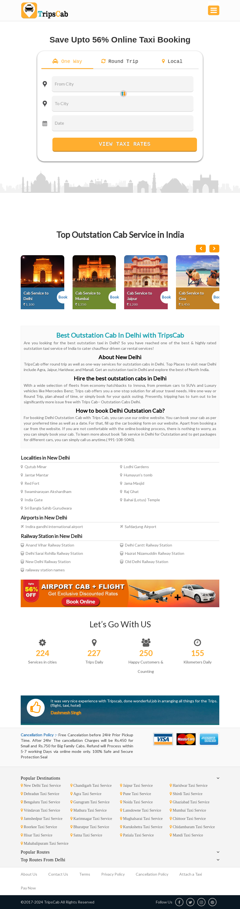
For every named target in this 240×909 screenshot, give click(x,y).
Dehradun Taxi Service (40, 794)
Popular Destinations (40, 778)
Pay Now (28, 888)
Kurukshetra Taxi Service (141, 827)
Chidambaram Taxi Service (192, 827)
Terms (84, 874)
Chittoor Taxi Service (188, 819)
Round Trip (121, 61)
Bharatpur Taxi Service (89, 827)
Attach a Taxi (190, 874)
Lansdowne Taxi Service (140, 810)
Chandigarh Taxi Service (91, 785)
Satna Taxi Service (86, 835)
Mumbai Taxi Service (188, 810)
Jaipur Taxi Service (136, 785)
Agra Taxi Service (85, 794)
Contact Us (58, 874)
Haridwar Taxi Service (188, 785)
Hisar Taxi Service (36, 835)
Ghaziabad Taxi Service (189, 802)
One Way (70, 61)
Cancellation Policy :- (39, 734)
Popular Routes (35, 852)
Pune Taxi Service (135, 794)
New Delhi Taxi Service (41, 785)
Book (62, 297)
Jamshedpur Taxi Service (41, 819)
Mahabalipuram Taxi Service (44, 843)
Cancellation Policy (152, 874)
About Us (29, 874)
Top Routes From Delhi (43, 859)
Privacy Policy (113, 874)
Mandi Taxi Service (186, 835)
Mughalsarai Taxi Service (141, 819)
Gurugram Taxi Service (90, 802)
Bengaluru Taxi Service (40, 802)
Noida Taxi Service (136, 802)
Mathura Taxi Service (88, 810)
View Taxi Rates (125, 144)
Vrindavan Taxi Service (40, 810)
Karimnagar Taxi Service (91, 819)
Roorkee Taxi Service (39, 827)
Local (174, 61)
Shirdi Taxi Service (186, 794)
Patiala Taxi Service (137, 835)
